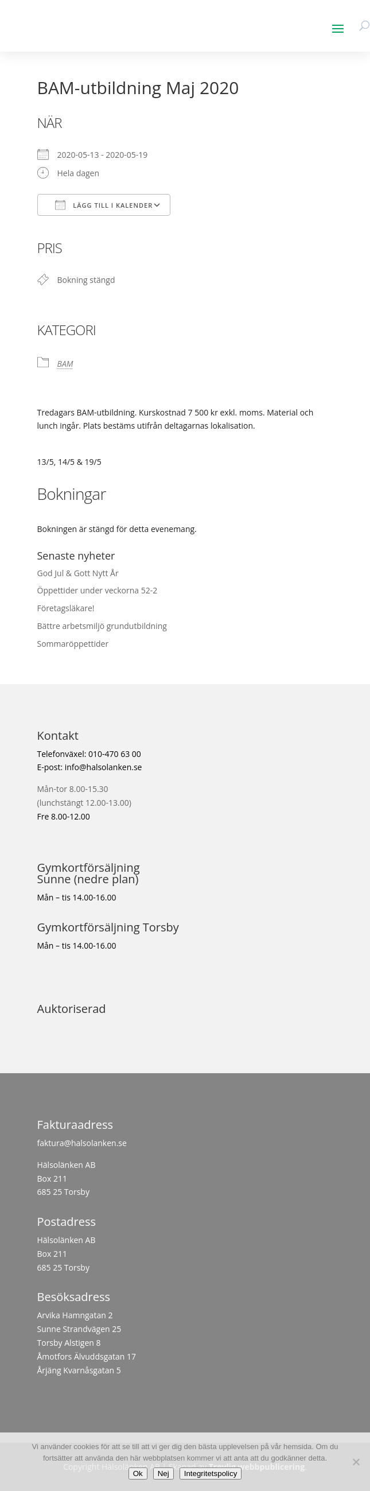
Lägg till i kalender (104, 205)
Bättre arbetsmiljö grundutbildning (102, 625)
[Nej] (355, 1461)
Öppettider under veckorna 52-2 (97, 590)
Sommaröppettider (73, 643)
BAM (65, 363)
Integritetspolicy (210, 1473)
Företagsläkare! (66, 608)
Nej (163, 1473)
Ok (138, 1473)
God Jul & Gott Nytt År (78, 573)
